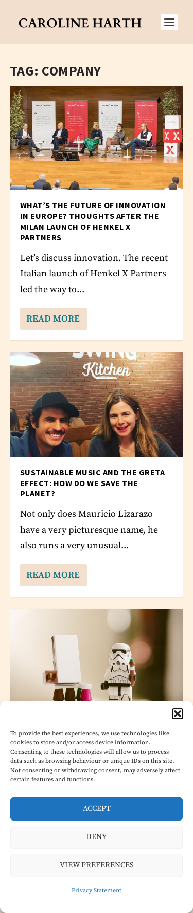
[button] (177, 714)
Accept (97, 808)
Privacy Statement (96, 891)
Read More (53, 319)
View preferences (97, 865)
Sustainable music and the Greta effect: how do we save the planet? (92, 483)
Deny (96, 837)
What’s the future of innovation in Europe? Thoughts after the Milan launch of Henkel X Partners (93, 221)
